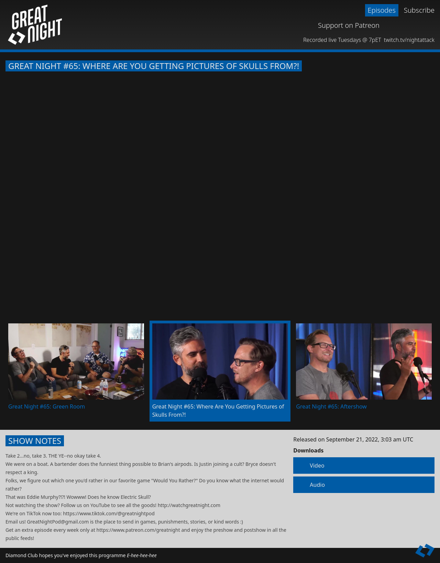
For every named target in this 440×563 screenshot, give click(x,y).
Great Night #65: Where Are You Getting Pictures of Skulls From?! (153, 65)
